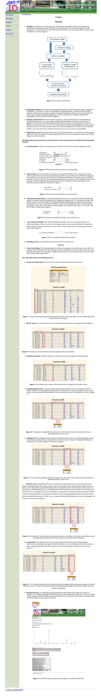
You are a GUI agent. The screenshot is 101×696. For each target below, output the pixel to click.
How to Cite (9, 33)
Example (8, 30)
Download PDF (26, 14)
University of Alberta (19, 689)
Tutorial (8, 26)
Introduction (9, 18)
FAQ (85, 9)
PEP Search (9, 15)
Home (82, 9)
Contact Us (89, 9)
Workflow (9, 22)
